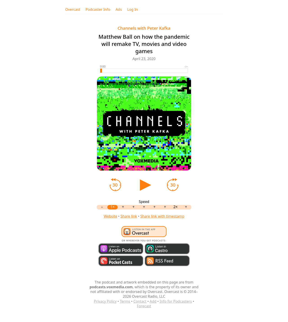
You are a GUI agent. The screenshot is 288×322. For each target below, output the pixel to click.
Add (153, 301)
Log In (132, 9)
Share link (128, 216)
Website (110, 216)
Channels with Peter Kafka (144, 28)
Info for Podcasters (176, 301)
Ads (119, 9)
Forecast (144, 306)
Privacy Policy (105, 301)
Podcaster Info (98, 9)
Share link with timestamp (162, 216)
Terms (125, 301)
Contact (139, 301)
